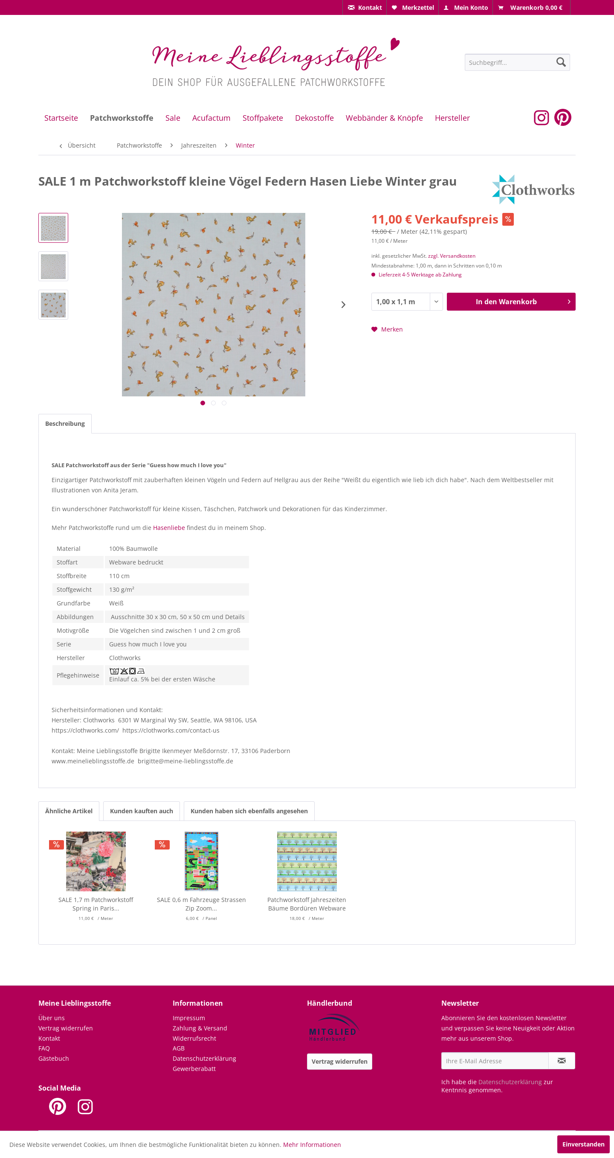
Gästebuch (53, 1058)
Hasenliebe (169, 528)
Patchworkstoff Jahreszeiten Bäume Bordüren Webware (306, 904)
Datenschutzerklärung (204, 1058)
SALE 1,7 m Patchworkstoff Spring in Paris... (95, 904)
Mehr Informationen (312, 1145)
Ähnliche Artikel (69, 811)
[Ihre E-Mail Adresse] (495, 1060)
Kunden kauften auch (141, 811)
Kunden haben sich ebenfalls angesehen (249, 811)
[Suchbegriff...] (517, 62)
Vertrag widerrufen (65, 1028)
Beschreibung (65, 423)
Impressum (189, 1018)
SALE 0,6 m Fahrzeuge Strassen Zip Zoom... (201, 904)
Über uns (51, 1018)
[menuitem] (364, 7)
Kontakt (49, 1038)
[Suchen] (561, 61)
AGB (179, 1048)
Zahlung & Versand (200, 1028)
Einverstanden (583, 1144)
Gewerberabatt (194, 1069)
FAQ (44, 1048)
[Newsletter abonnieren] (561, 1060)
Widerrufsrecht (194, 1038)
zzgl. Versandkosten (451, 255)
